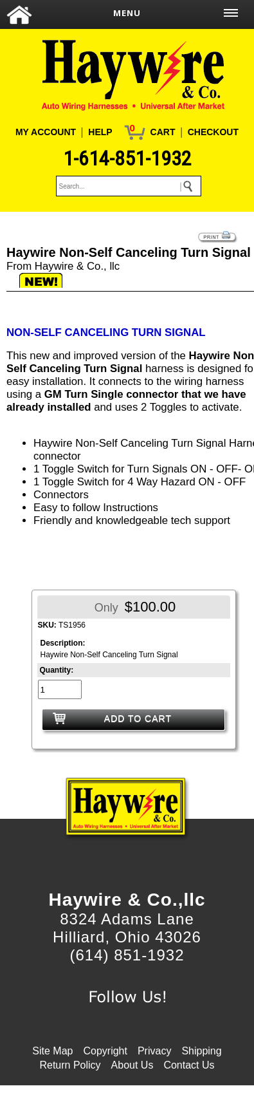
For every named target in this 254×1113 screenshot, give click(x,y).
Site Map (52, 1050)
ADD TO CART (138, 718)
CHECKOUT (213, 132)
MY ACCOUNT (45, 132)
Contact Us (188, 1065)
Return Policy (69, 1065)
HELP (100, 132)
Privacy (154, 1050)
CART (163, 132)
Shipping (201, 1050)
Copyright (105, 1050)
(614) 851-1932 (126, 955)
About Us (132, 1065)
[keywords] (128, 186)
